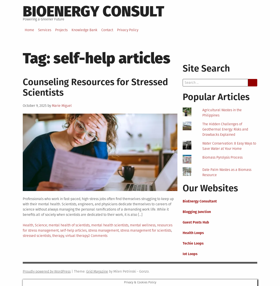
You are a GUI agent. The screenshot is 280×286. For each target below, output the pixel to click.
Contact (107, 30)
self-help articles (73, 230)
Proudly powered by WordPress (47, 271)
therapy (58, 236)
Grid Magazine (97, 271)
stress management (103, 230)
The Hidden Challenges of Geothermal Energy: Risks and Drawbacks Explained (225, 129)
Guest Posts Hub (196, 222)
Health (28, 225)
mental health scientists (109, 225)
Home (29, 30)
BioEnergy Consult (93, 11)
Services (44, 30)
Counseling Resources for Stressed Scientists (95, 87)
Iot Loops (190, 254)
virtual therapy (76, 236)
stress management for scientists (145, 230)
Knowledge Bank (84, 30)
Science (41, 225)
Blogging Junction (197, 212)
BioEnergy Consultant (200, 201)
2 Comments (97, 236)
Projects (61, 30)
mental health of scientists (69, 225)
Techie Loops (193, 243)
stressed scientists (37, 236)
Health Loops (193, 233)
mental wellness (143, 225)
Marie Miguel (62, 106)
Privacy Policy (127, 30)
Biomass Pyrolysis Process (222, 157)
